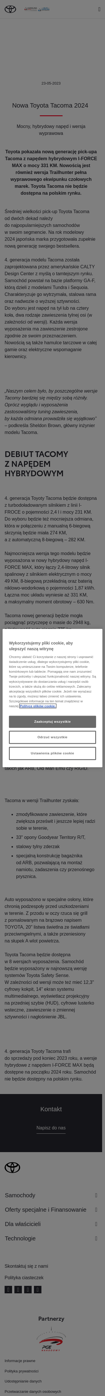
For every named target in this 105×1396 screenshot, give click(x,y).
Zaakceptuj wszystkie (52, 721)
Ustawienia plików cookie (52, 753)
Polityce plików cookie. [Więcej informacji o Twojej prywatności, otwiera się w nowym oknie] (38, 705)
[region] (52, 698)
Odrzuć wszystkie (52, 737)
